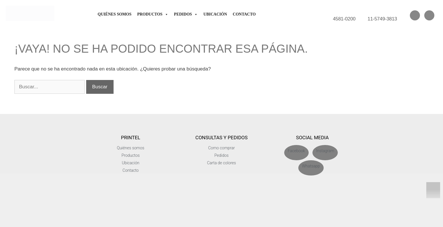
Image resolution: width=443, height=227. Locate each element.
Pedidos (186, 14)
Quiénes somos (114, 14)
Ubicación (215, 14)
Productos (152, 14)
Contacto (244, 14)
